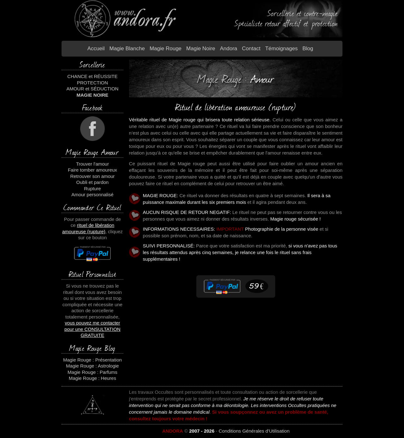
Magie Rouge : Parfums (92, 372)
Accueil (96, 49)
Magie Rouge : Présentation (92, 359)
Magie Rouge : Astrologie (92, 365)
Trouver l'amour (92, 164)
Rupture (92, 188)
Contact (251, 49)
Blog (307, 49)
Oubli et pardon (92, 182)
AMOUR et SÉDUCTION (92, 88)
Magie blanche (127, 49)
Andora (228, 49)
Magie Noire (200, 49)
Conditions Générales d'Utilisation (254, 431)
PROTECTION (92, 82)
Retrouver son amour (92, 176)
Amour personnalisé (92, 194)
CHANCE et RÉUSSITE (92, 76)
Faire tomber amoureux (92, 170)
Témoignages (281, 49)
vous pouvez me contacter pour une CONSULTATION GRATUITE (92, 329)
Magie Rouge (165, 49)
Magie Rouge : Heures (92, 378)
